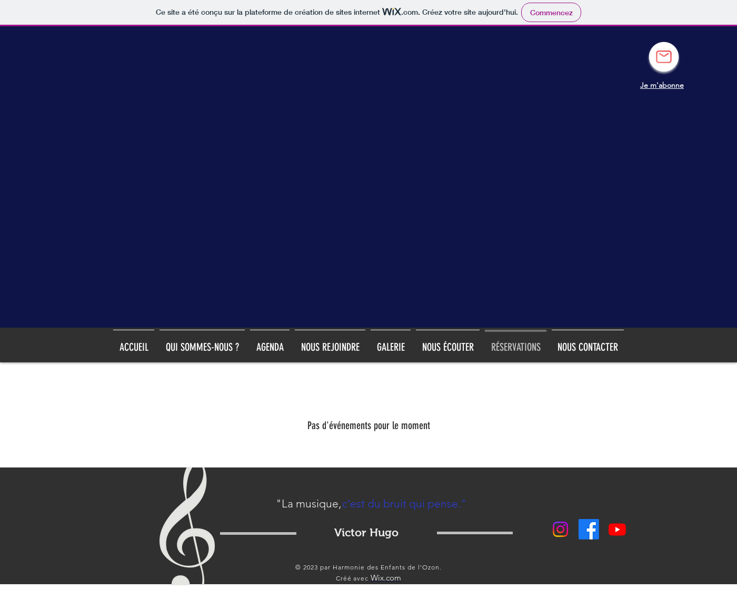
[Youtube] (617, 529)
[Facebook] (589, 529)
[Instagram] (560, 529)
